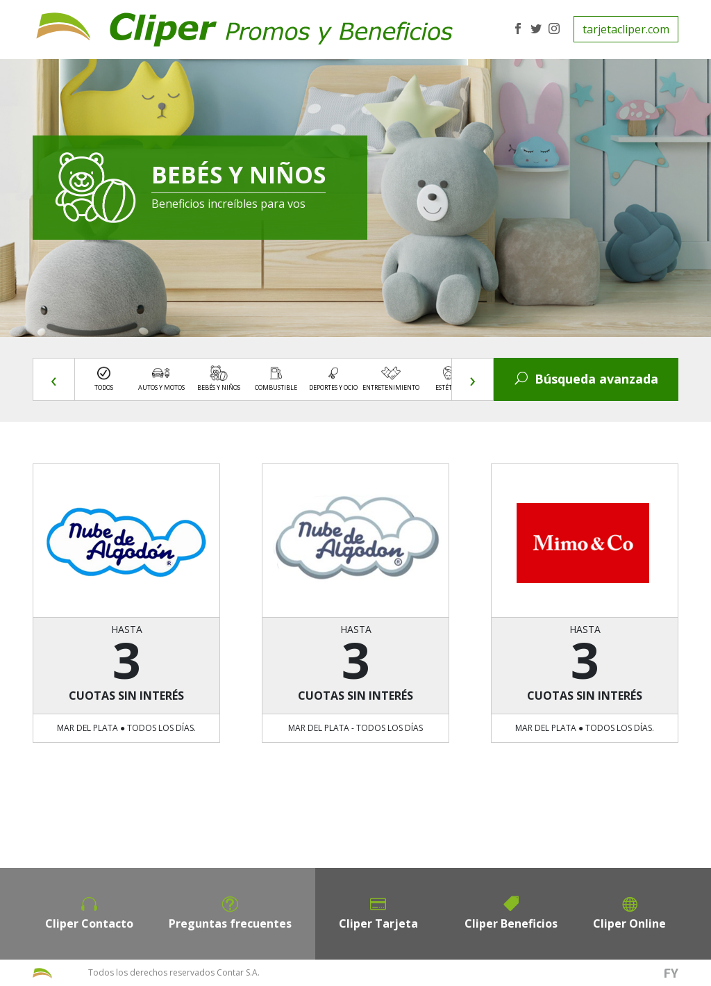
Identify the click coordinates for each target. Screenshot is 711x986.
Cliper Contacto (89, 923)
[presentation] (54, 380)
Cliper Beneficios (511, 923)
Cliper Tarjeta (378, 923)
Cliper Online (629, 923)
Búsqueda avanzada (586, 378)
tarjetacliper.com (626, 29)
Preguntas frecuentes (230, 923)
